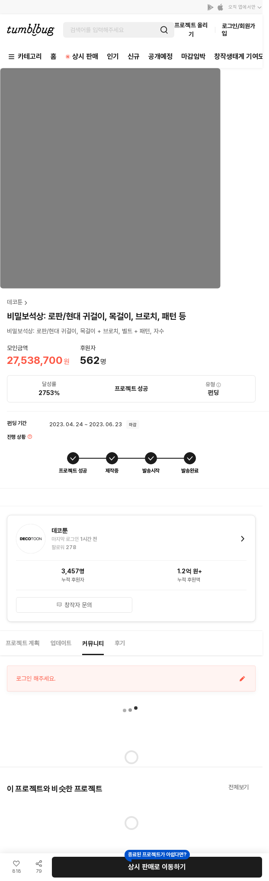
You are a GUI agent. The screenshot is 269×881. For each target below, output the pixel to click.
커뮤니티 (93, 643)
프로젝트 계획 (23, 643)
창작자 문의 (74, 604)
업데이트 (61, 643)
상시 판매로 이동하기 (157, 867)
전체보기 (238, 787)
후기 (120, 643)
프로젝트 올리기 (191, 30)
